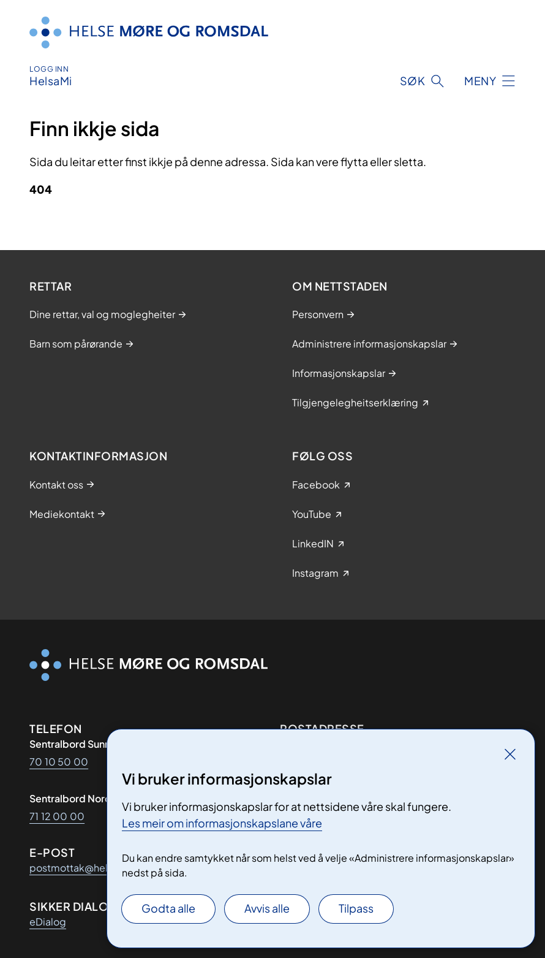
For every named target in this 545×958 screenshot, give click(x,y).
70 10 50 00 (58, 761)
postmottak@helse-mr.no (89, 867)
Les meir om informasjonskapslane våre (222, 823)
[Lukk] (510, 754)
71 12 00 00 (57, 816)
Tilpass (356, 908)
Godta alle (168, 908)
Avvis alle (267, 908)
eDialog (47, 921)
